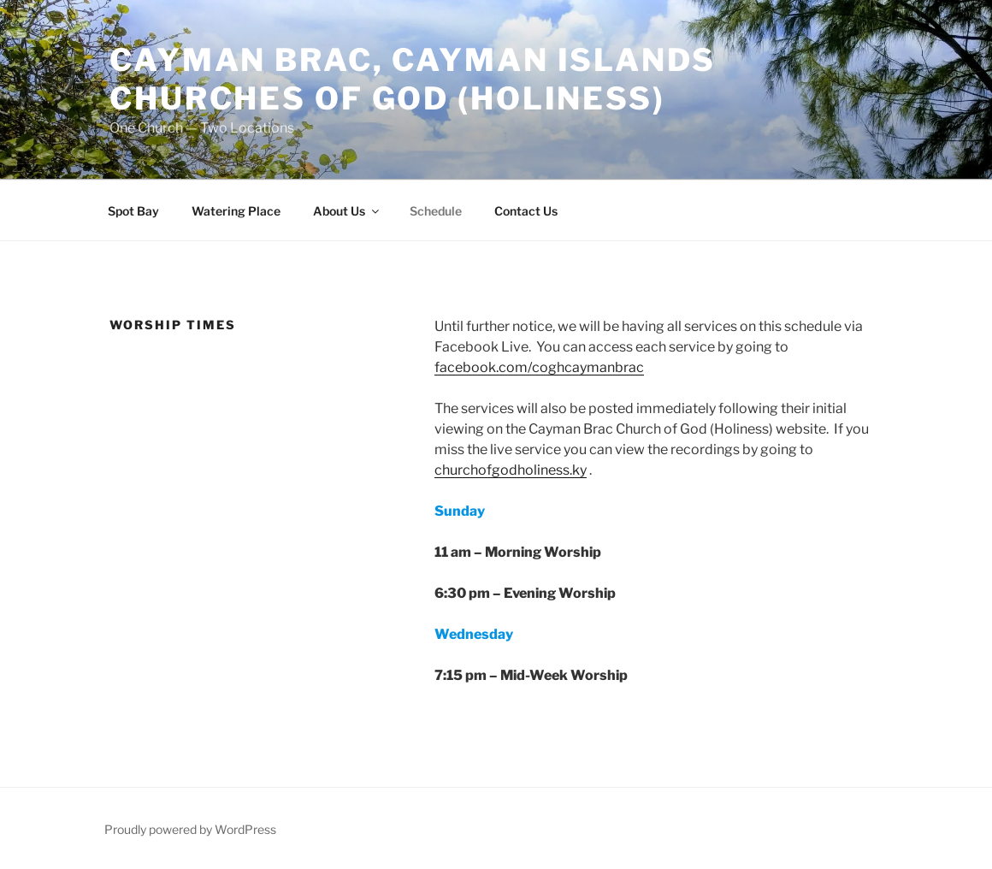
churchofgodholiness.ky (510, 470)
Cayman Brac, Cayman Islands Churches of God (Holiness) (412, 79)
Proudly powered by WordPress (190, 829)
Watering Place (236, 211)
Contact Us (526, 211)
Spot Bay (133, 211)
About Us (347, 211)
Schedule (436, 211)
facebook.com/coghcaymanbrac (539, 367)
